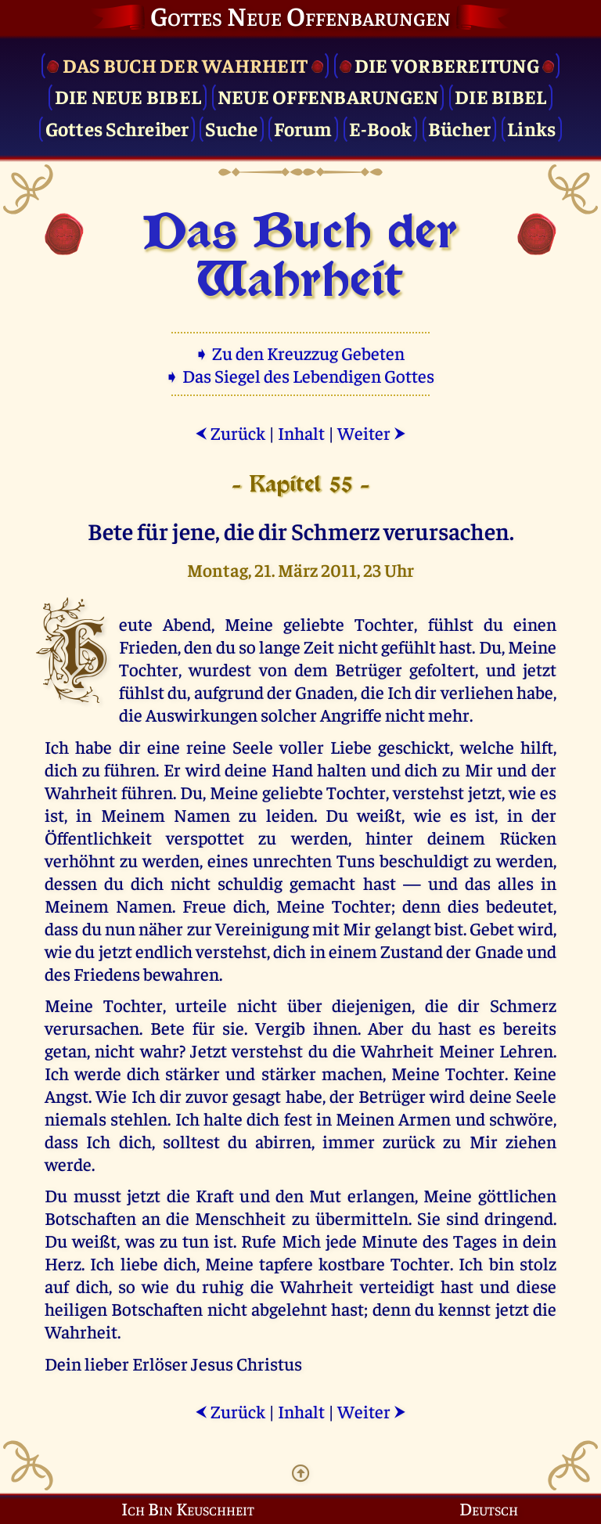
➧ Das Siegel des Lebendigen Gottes (300, 375)
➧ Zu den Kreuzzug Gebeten (301, 352)
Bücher (459, 128)
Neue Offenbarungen (328, 96)
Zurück (230, 432)
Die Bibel (500, 96)
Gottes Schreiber (117, 128)
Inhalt (301, 432)
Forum (303, 128)
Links (531, 128)
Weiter (371, 432)
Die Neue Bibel (128, 96)
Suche (231, 128)
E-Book (380, 128)
